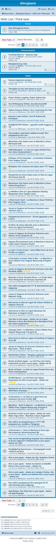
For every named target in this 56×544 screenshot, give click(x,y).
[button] (18, 45)
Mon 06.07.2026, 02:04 (35, 112)
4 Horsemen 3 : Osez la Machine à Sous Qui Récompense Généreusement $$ (29, 431)
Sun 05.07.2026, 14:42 (35, 254)
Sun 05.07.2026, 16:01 (36, 221)
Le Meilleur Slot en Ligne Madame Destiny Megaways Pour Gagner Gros (28, 192)
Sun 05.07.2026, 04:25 (36, 453)
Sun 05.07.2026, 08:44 (35, 409)
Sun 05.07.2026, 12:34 (35, 298)
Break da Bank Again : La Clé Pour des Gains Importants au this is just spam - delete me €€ (30, 362)
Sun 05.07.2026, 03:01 (35, 479)
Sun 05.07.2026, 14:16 (35, 282)
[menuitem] (8, 9)
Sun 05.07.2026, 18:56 (35, 171)
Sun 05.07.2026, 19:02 (35, 162)
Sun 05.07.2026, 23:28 (35, 120)
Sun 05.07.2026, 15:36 (35, 237)
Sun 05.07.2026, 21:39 (36, 129)
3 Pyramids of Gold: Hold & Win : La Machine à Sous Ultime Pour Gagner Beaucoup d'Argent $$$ (30, 260)
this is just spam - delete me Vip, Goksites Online (32, 457)
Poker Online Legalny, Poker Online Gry (27, 97)
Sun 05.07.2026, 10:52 (35, 351)
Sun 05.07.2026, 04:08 (35, 459)
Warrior (21, 57)
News (18, 58)
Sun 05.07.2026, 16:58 (35, 196)
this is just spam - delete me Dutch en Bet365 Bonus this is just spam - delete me (30, 465)
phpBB (20, 538)
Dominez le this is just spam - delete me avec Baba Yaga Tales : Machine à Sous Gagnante (30, 414)
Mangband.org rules (18, 64)
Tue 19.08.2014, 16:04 (33, 82)
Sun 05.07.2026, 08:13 (35, 434)
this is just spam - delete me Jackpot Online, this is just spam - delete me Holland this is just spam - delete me (32, 474)
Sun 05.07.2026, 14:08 (36, 290)
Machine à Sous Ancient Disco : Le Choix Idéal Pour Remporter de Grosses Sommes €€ (30, 278)
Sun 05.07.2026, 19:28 (35, 154)
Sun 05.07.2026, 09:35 (35, 374)
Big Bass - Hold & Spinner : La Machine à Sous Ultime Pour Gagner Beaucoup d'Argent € (30, 406)
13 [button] (42, 45)
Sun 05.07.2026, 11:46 (35, 307)
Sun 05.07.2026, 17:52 (35, 187)
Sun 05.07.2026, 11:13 (35, 334)
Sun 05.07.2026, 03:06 (35, 468)
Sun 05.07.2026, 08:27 (35, 418)
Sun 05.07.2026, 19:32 (35, 146)
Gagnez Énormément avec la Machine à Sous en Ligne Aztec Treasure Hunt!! (31, 243)
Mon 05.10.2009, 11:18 (37, 91)
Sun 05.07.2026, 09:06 (35, 401)
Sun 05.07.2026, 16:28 (35, 212)
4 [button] (33, 45)
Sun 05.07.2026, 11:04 (35, 342)
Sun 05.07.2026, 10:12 (36, 357)
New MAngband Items (19, 28)
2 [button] (26, 45)
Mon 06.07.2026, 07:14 (35, 99)
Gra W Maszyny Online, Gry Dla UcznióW (28, 104)
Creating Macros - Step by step (23, 55)
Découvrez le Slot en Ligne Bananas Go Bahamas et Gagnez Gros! (27, 312)
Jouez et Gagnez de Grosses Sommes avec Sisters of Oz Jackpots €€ (29, 234)
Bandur (20, 82)
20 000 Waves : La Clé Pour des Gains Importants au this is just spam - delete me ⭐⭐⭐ (28, 380)
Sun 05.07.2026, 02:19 (35, 495)
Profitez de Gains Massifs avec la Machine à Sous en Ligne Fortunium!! (29, 226)
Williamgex (22, 129)
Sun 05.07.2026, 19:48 (36, 137)
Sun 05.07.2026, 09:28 (35, 384)
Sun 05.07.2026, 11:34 (35, 315)
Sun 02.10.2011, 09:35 (33, 57)
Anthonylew (22, 137)
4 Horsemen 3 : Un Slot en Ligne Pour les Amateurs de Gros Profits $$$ (28, 398)
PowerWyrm (22, 91)
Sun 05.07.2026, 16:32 (35, 204)
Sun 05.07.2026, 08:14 (36, 426)
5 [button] (36, 45)
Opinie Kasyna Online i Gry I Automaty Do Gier (30, 110)
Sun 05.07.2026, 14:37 (35, 265)
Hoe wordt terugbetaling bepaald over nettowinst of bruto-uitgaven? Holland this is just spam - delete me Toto (31, 440)
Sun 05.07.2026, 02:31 (36, 487)
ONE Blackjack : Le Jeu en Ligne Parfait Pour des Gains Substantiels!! (30, 151)
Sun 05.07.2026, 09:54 (35, 365)
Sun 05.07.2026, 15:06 (35, 246)
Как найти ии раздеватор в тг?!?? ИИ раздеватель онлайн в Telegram (27, 423)
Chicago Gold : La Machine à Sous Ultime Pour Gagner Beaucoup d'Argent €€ (30, 331)
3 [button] (29, 45)
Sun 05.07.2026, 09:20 (35, 393)
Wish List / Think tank (15, 19)
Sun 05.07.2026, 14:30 (35, 273)
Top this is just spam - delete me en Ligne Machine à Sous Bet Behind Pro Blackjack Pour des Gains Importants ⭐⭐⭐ (31, 321)
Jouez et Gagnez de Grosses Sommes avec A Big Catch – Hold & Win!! (30, 347)
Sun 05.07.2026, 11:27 (35, 326)
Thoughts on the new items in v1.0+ (25, 89)
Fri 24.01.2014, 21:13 (33, 66)
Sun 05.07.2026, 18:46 (35, 179)
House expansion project (20, 80)
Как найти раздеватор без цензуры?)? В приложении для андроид (28, 484)
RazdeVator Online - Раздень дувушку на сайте (31, 355)
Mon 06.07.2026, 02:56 (35, 106)
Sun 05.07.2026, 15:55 (35, 229)
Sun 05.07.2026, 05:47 (35, 445)
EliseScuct (21, 99)
